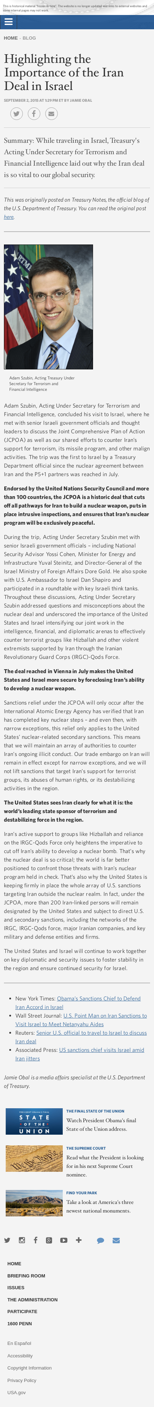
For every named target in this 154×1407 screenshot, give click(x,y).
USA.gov (16, 1392)
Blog (29, 38)
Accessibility (20, 1355)
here (9, 216)
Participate (22, 1311)
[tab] (8, 22)
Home (11, 38)
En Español (19, 1343)
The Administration (32, 1299)
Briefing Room (26, 1276)
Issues (16, 1287)
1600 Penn (19, 1323)
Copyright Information (29, 1368)
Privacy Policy (21, 1380)
